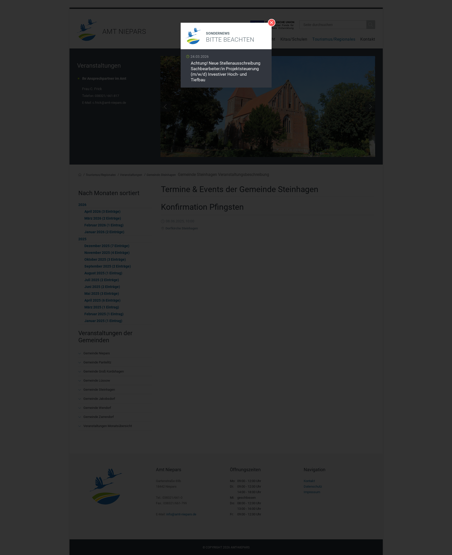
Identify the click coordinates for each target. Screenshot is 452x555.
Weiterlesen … (226, 70)
